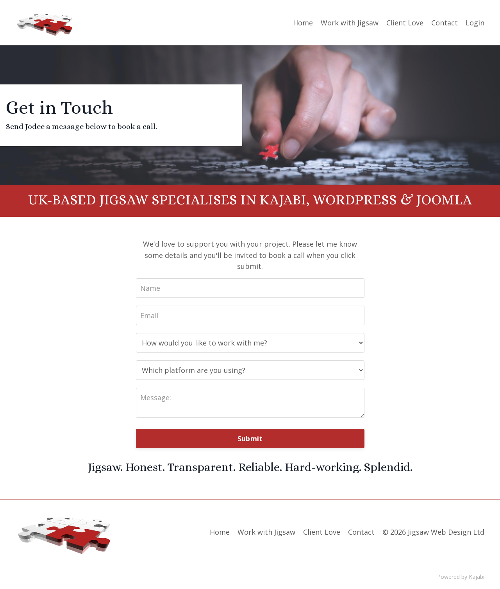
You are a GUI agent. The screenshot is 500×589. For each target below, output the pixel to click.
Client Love (404, 22)
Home (303, 22)
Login (475, 22)
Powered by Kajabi (460, 576)
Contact (444, 22)
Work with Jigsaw (350, 22)
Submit (250, 438)
